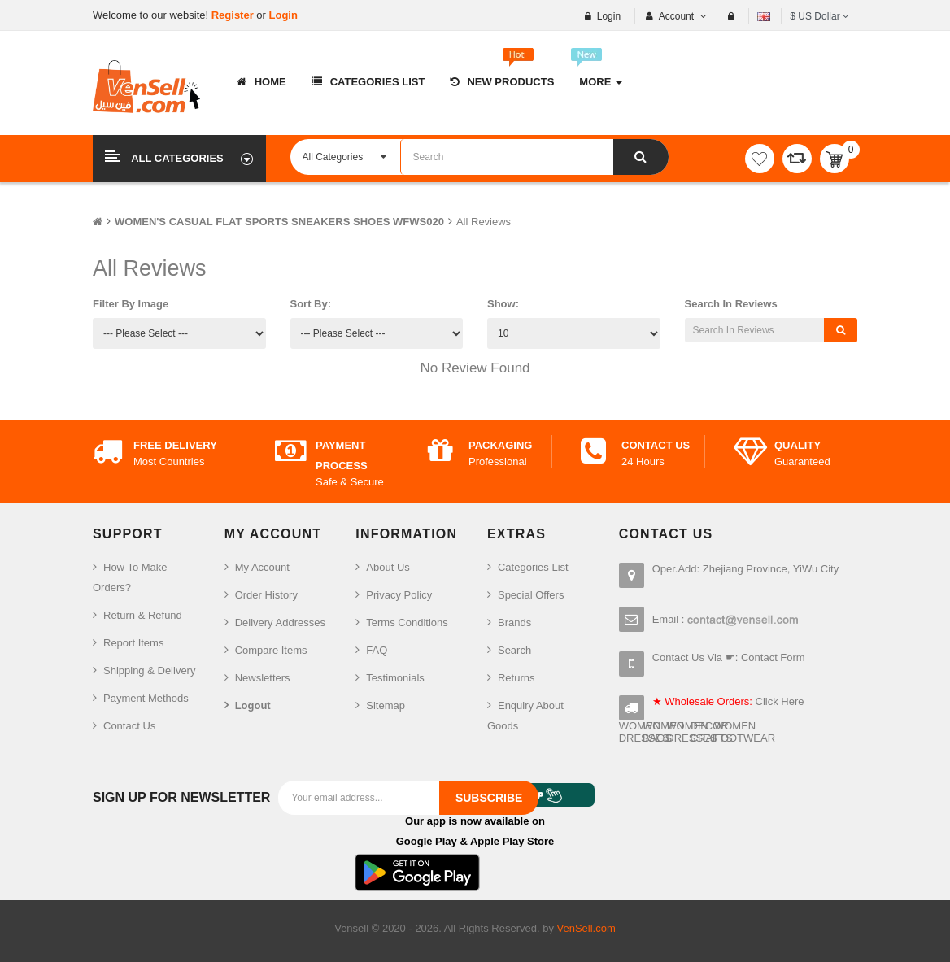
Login (283, 15)
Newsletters (262, 678)
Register (234, 15)
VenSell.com (586, 928)
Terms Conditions (406, 622)
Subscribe (488, 797)
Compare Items (271, 650)
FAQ (376, 650)
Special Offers (531, 595)
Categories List (533, 567)
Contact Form (773, 657)
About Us (387, 567)
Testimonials (395, 678)
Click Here (780, 701)
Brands (514, 622)
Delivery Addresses (280, 622)
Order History (266, 595)
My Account (262, 567)
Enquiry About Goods (525, 715)
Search (514, 650)
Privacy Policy (399, 595)
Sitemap (385, 705)
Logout (253, 705)
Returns (516, 678)
